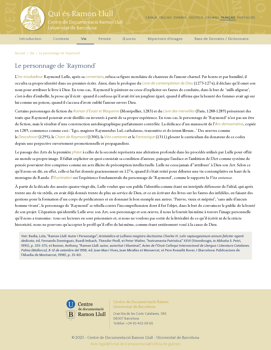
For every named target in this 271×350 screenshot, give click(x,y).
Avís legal (99, 344)
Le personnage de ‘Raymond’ (59, 53)
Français (228, 17)
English (165, 17)
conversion (94, 77)
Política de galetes (165, 344)
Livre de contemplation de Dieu (167, 83)
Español (180, 17)
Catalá (151, 17)
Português (246, 17)
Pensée (105, 40)
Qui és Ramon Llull (80, 14)
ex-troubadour (30, 77)
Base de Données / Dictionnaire (222, 39)
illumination (62, 178)
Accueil (20, 53)
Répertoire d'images (166, 40)
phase (77, 152)
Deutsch (196, 17)
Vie (85, 40)
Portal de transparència (128, 344)
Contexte (62, 40)
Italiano (212, 17)
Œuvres (130, 40)
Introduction (31, 40)
